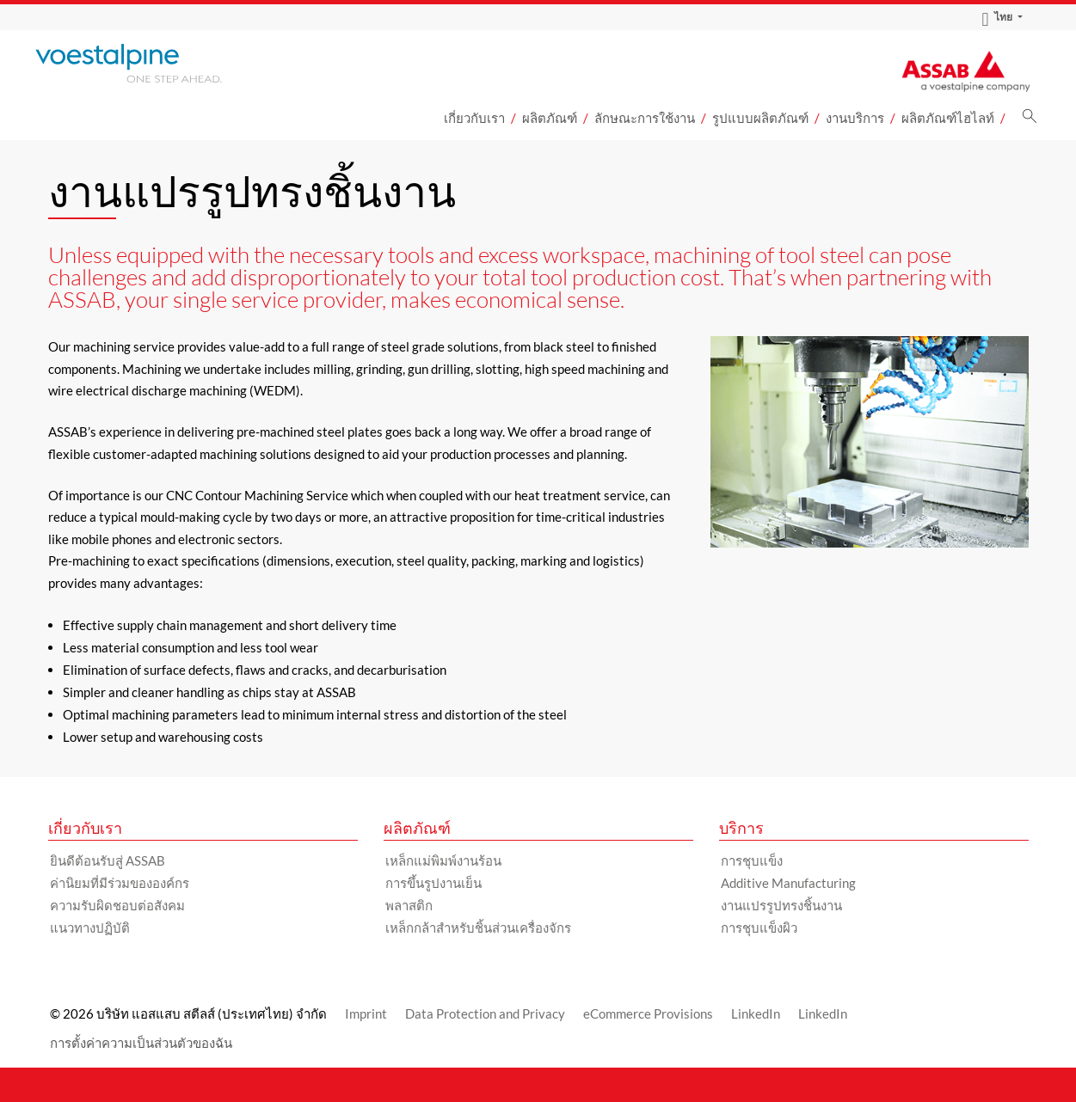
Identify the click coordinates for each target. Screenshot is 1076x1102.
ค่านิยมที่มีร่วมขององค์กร (119, 883)
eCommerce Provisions (648, 1013)
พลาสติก (409, 905)
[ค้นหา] (1030, 120)
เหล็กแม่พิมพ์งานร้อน (443, 860)
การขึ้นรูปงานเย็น (433, 883)
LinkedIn (755, 1013)
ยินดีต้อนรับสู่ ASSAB (107, 860)
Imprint (366, 1013)
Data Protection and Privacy (485, 1013)
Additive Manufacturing (788, 883)
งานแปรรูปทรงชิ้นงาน (781, 905)
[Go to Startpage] (151, 63)
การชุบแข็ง (752, 860)
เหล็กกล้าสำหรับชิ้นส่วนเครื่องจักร (478, 927)
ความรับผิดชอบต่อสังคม (117, 905)
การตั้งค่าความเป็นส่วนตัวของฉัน (141, 1042)
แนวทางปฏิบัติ (90, 927)
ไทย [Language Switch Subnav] (996, 17)
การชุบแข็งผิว (759, 927)
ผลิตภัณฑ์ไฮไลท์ (947, 118)
